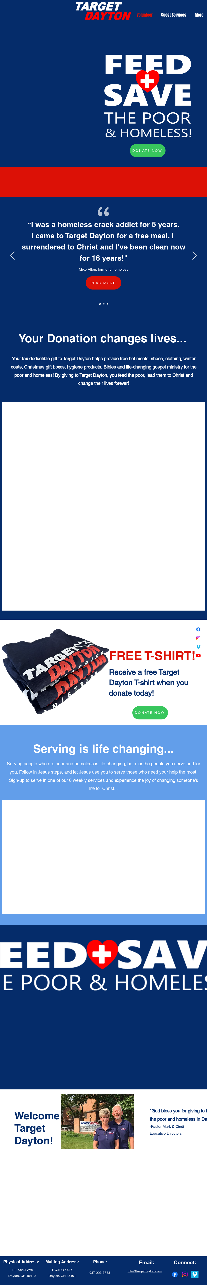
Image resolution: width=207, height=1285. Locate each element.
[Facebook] (198, 629)
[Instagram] (198, 638)
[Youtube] (198, 655)
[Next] (194, 256)
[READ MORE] (103, 283)
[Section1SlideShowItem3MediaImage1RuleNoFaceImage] (107, 303)
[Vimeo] (198, 647)
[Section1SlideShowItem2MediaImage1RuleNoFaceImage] (104, 303)
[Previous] (12, 256)
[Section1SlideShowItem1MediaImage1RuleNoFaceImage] (100, 304)
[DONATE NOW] (148, 150)
